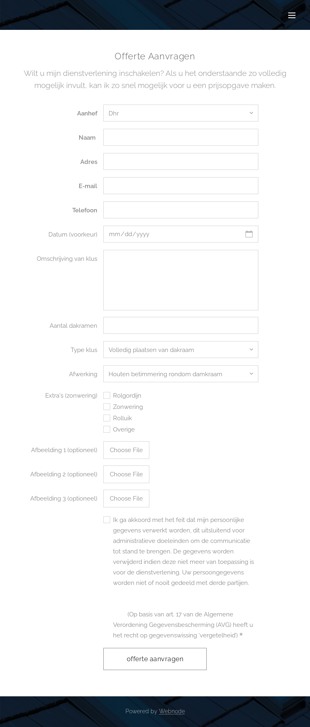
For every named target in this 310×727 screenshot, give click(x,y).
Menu (291, 15)
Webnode (172, 711)
